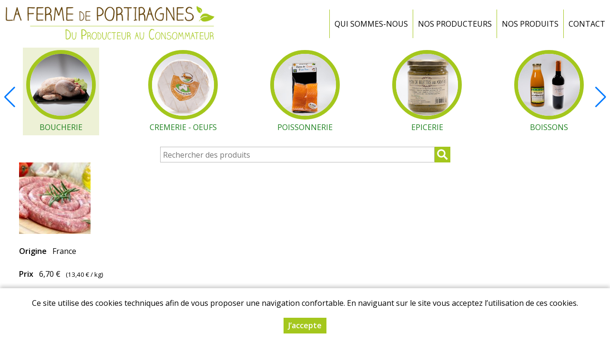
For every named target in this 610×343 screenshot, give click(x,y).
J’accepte (305, 327)
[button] (600, 97)
